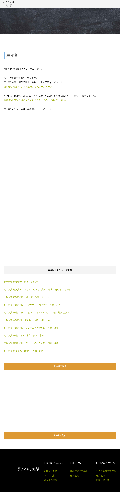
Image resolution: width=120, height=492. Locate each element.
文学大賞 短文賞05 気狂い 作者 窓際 (24, 350)
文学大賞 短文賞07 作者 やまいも (21, 281)
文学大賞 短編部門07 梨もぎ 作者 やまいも (27, 297)
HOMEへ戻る (60, 435)
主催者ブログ (60, 366)
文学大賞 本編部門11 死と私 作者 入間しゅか (27, 320)
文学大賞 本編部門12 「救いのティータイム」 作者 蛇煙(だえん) (38, 312)
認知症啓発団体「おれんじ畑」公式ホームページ (28, 86)
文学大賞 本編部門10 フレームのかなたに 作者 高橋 (31, 327)
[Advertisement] (60, 155)
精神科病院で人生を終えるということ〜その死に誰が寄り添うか (35, 100)
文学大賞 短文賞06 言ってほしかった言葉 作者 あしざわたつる (37, 289)
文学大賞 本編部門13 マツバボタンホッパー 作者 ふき (33, 304)
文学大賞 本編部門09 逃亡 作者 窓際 (24, 335)
